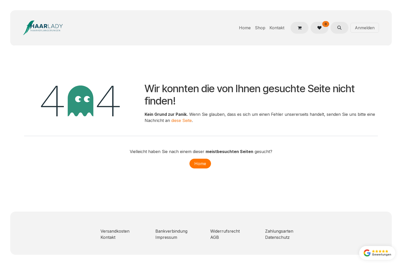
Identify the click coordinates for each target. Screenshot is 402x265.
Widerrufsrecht (225, 231)
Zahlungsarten (279, 231)
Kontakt (107, 237)
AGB (214, 237)
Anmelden (365, 27)
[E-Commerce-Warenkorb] (299, 28)
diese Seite (181, 120)
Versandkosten (114, 231)
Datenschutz (277, 237)
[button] (339, 28)
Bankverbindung (171, 231)
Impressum (166, 237)
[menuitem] (245, 28)
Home (200, 163)
